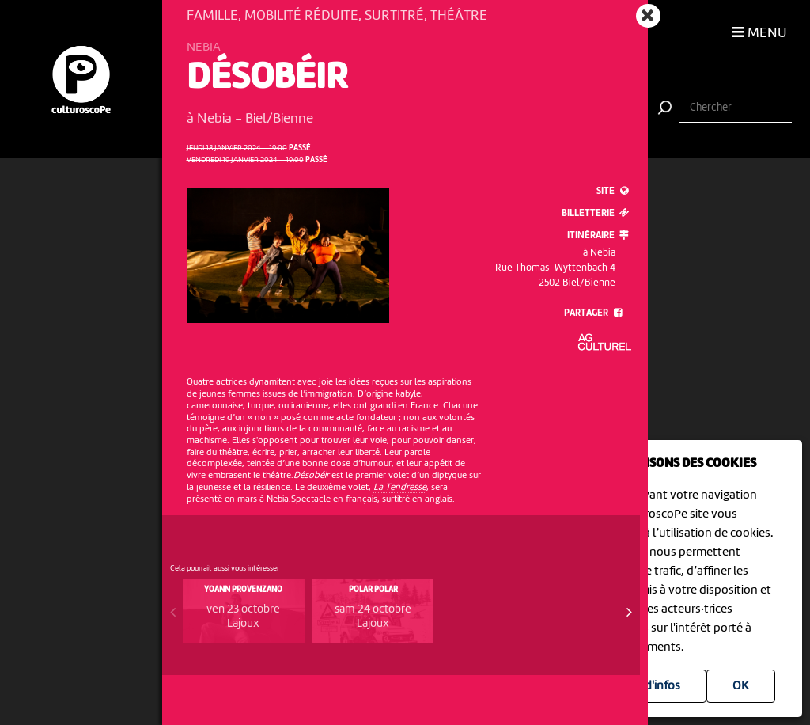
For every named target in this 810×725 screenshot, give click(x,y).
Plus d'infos (649, 686)
